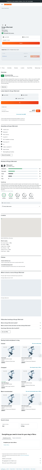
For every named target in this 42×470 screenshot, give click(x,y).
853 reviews (11, 33)
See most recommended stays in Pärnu (33, 391)
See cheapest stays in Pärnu (35, 367)
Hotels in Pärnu (6, 444)
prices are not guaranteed (25, 455)
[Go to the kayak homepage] (8, 4)
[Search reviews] (22, 203)
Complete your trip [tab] (7, 437)
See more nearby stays (36, 343)
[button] (40, 1)
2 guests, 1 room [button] (6, 40)
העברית (31, 1)
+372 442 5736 (5, 31)
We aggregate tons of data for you (21, 461)
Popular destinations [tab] (17, 437)
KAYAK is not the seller (21, 458)
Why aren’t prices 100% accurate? (21, 463)
